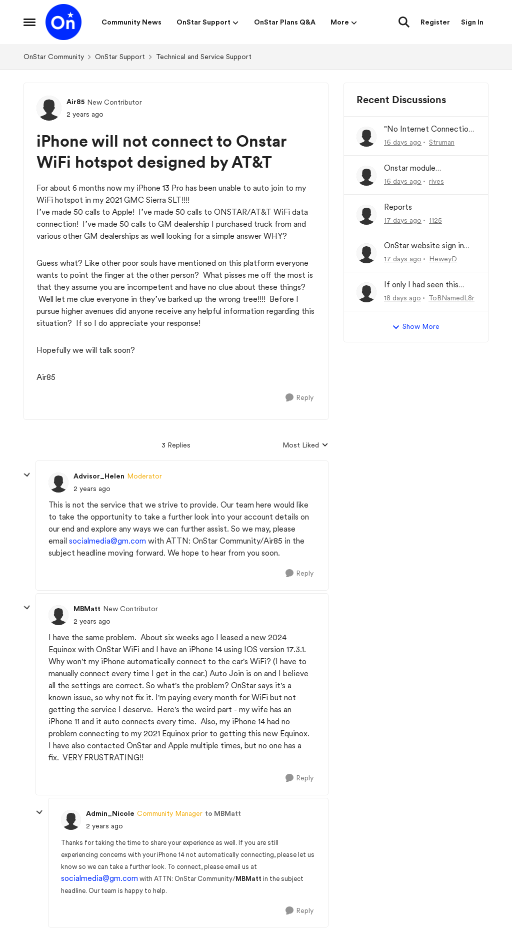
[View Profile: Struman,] (366, 137)
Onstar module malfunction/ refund (419, 168)
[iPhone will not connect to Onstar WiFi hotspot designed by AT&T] (92, 489)
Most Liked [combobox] (305, 445)
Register (435, 22)
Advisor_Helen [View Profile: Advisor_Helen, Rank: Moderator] (99, 476)
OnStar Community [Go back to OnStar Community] (54, 57)
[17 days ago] (403, 220)
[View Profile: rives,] (366, 176)
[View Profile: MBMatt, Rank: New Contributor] (58, 615)
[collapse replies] (27, 475)
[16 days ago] (403, 142)
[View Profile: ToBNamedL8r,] (366, 292)
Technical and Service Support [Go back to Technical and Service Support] (204, 57)
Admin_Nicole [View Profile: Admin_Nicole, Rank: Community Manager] (110, 813)
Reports (398, 207)
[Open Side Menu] (29, 22)
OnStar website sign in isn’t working (424, 246)
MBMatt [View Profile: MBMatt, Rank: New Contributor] (87, 609)
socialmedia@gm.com (107, 541)
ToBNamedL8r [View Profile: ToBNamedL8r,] (451, 298)
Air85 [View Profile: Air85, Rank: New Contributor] (75, 102)
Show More (416, 326)
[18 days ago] (402, 298)
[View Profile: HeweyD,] (366, 253)
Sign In (472, 22)
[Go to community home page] (64, 22)
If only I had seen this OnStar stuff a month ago (429, 285)
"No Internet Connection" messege (430, 129)
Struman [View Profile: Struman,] (441, 142)
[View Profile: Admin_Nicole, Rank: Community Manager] (71, 820)
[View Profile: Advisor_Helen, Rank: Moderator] (58, 483)
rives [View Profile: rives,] (436, 181)
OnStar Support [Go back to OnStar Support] (120, 57)
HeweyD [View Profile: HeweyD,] (443, 259)
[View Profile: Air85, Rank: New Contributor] (49, 108)
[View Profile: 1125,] (366, 215)
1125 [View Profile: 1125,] (435, 220)
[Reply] (300, 397)
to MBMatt (223, 813)
